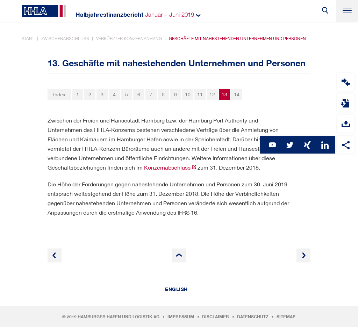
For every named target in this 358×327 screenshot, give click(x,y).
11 (200, 94)
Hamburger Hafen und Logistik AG (118, 317)
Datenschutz (252, 317)
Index (59, 94)
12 (212, 94)
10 (188, 94)
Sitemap (286, 317)
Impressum (180, 317)
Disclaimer (215, 317)
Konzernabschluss (167, 167)
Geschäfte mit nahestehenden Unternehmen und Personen (237, 38)
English (176, 289)
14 (236, 94)
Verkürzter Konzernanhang (129, 38)
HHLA (44, 11)
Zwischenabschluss (65, 38)
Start (28, 38)
